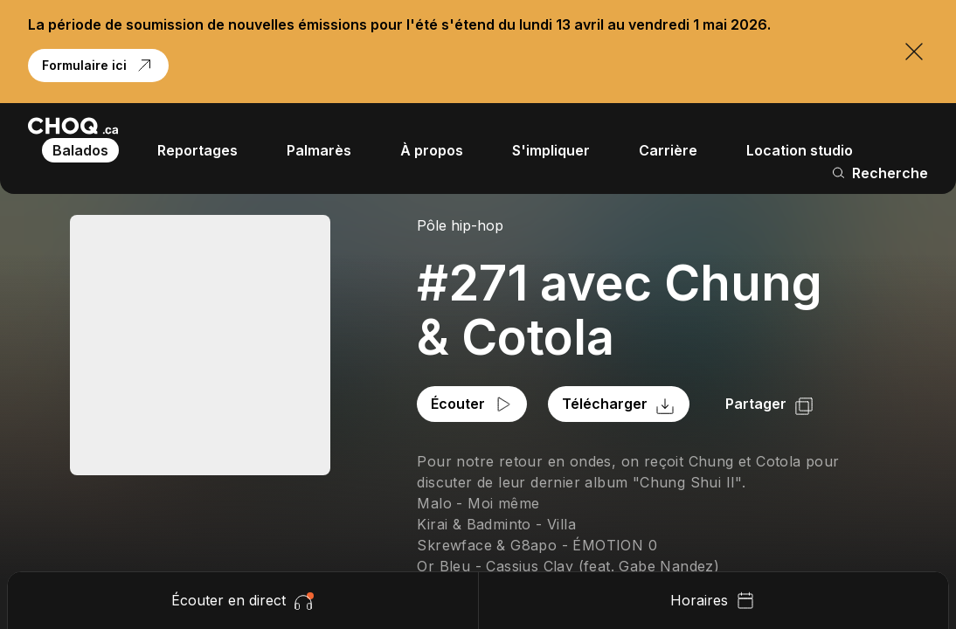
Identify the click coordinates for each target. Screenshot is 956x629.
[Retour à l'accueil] (73, 126)
